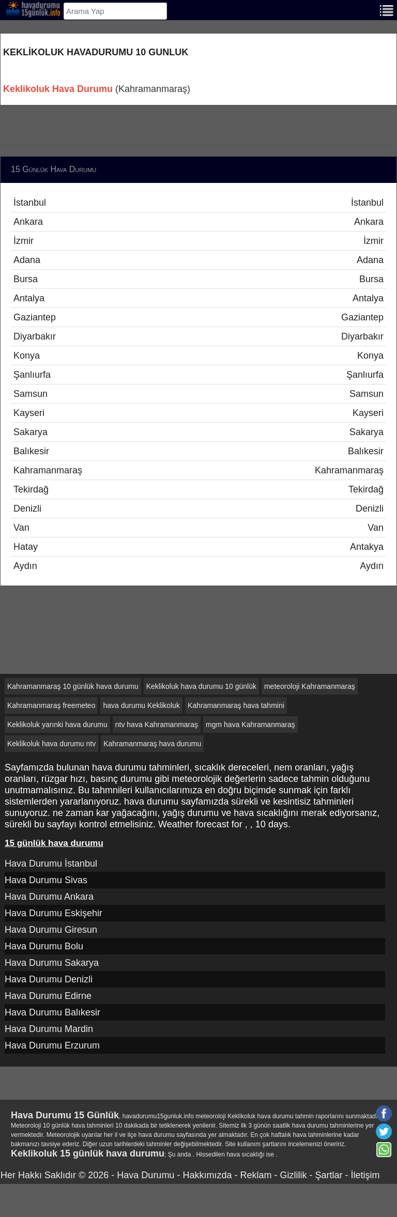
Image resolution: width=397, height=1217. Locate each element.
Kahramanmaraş (198, 470)
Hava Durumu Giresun (51, 930)
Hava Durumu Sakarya (52, 963)
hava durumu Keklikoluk (141, 705)
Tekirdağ (198, 489)
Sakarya (198, 432)
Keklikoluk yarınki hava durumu (57, 724)
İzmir (198, 241)
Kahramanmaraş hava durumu (152, 744)
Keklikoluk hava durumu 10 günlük (201, 686)
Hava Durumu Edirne (48, 996)
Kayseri (198, 413)
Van (198, 527)
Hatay (198, 546)
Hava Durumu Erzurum (52, 1045)
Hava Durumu (145, 1175)
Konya (198, 355)
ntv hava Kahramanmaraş (156, 724)
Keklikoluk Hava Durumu (58, 89)
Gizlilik (293, 1175)
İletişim (364, 1175)
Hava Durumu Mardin (49, 1029)
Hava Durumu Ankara (49, 896)
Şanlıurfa (198, 374)
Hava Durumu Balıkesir (52, 1012)
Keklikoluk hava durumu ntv (51, 744)
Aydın (198, 566)
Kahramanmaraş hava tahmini (236, 705)
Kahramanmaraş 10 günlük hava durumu (73, 686)
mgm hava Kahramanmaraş (250, 724)
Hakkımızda (207, 1175)
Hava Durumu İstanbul (51, 863)
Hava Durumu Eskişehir (53, 913)
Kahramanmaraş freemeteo (51, 705)
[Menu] (386, 9)
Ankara (198, 221)
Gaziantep (198, 317)
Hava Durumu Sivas (46, 880)
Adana (198, 260)
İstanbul (198, 202)
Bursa (198, 279)
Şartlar (328, 1175)
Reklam (255, 1175)
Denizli (198, 508)
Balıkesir (198, 451)
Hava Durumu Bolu (44, 946)
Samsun (198, 393)
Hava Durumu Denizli (49, 979)
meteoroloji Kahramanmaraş (309, 686)
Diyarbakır (198, 336)
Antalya (198, 298)
